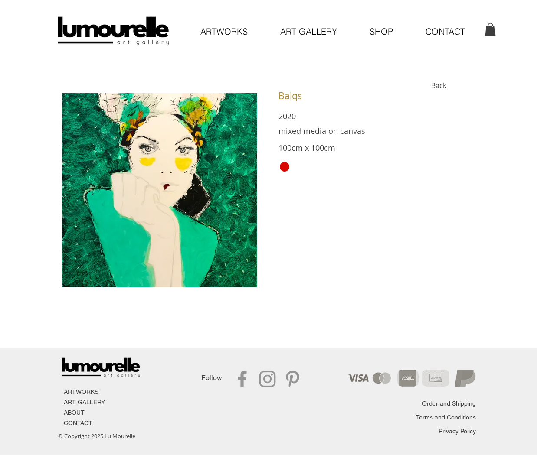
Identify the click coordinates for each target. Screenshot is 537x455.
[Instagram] (267, 379)
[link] (490, 29)
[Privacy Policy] (453, 432)
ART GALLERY (84, 402)
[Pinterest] (293, 379)
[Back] (439, 85)
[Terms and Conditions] (445, 418)
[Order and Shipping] (444, 404)
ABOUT (74, 412)
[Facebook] (242, 379)
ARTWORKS (81, 391)
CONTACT (78, 422)
